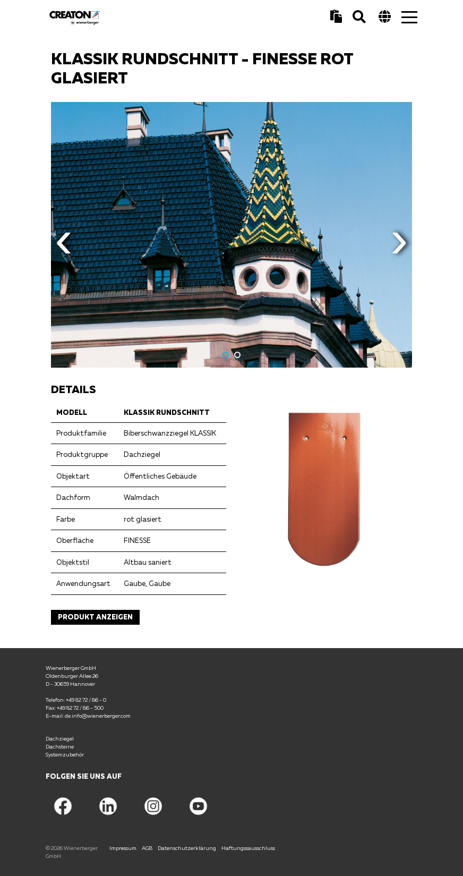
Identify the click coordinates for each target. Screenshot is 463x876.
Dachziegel (60, 738)
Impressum (122, 848)
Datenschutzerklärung (187, 848)
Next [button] (399, 247)
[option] (231, 235)
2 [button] (237, 355)
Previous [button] (63, 247)
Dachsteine (60, 746)
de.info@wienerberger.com (98, 715)
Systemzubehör (65, 754)
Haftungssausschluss (248, 848)
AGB (147, 848)
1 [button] (225, 355)
